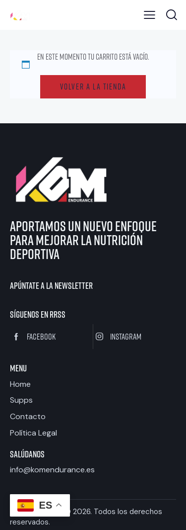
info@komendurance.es (52, 469)
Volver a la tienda (93, 86)
